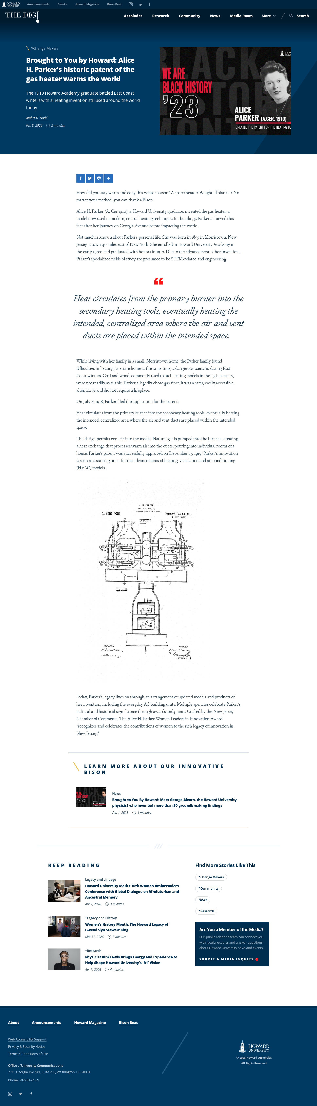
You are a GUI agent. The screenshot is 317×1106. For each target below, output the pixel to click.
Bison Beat (114, 4)
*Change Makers (44, 48)
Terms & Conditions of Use (28, 1054)
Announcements (38, 4)
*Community (209, 888)
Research (160, 15)
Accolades (133, 15)
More (269, 15)
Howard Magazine (87, 4)
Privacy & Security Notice (26, 1046)
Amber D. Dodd (36, 118)
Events (62, 4)
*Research (206, 911)
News (215, 15)
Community (189, 15)
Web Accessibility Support (27, 1039)
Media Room (241, 15)
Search (299, 15)
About (13, 1022)
